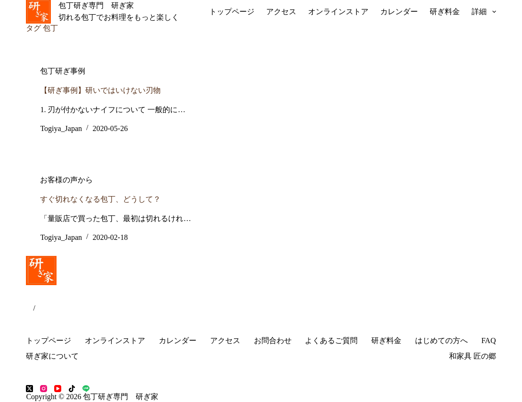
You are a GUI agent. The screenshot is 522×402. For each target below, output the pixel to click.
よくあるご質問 (331, 340)
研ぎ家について (52, 356)
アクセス (281, 12)
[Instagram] (43, 388)
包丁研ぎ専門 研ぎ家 (96, 5)
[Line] (86, 388)
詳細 (484, 11)
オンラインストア (338, 12)
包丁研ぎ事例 (62, 71)
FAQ (488, 340)
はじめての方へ (441, 340)
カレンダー (399, 12)
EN (40, 308)
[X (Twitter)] (29, 388)
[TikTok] (71, 388)
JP (29, 308)
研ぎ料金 (445, 12)
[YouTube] (57, 388)
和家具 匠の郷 (472, 356)
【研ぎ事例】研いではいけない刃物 (100, 90)
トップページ (231, 12)
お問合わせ (273, 340)
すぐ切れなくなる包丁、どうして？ (100, 199)
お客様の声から (66, 180)
